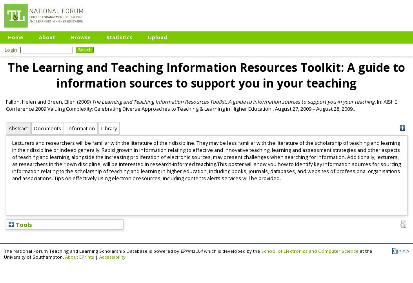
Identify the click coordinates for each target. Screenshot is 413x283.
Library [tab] (109, 128)
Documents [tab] (47, 128)
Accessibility (112, 257)
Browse (81, 37)
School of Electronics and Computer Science (309, 251)
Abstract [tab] (18, 128)
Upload (157, 37)
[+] (403, 128)
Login (11, 49)
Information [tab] (81, 128)
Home (15, 37)
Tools (20, 224)
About (47, 37)
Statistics (119, 37)
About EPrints (79, 257)
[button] (403, 224)
